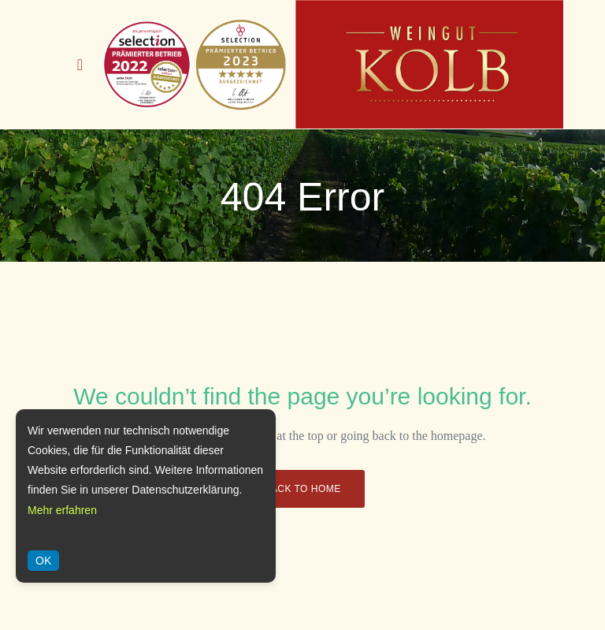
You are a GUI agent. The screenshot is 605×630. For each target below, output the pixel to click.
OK (43, 560)
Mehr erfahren (62, 510)
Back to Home (302, 488)
